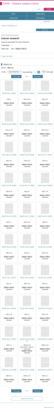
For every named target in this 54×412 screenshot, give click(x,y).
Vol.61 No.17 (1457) (45, 155)
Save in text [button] (45, 30)
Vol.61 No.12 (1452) (27, 216)
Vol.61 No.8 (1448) (45, 247)
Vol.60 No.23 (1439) (9, 370)
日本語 (49, 9)
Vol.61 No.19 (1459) (9, 155)
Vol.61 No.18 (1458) (27, 155)
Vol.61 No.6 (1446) (27, 278)
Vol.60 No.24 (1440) (45, 339)
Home (13, 14)
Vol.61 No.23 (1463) (45, 93)
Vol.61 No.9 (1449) (27, 247)
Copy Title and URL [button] (27, 399)
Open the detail (7, 56)
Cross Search (40, 18)
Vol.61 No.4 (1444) (9, 308)
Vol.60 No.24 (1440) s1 (27, 340)
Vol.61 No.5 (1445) (45, 278)
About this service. (48, 407)
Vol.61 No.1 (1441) (9, 339)
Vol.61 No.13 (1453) (9, 216)
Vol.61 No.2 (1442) (45, 308)
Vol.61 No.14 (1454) (45, 185)
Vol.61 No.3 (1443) (27, 308)
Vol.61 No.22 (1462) (9, 124)
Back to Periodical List (9, 25)
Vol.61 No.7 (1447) (9, 278)
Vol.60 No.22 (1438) (27, 370)
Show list (35, 72)
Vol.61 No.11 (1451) (45, 216)
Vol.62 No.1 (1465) (9, 93)
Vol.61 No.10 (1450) (9, 247)
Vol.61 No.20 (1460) (45, 124)
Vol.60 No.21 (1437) (45, 370)
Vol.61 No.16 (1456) (9, 185)
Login (38, 9)
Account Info (13, 18)
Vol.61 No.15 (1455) (27, 185)
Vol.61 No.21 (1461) (27, 124)
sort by (3, 72)
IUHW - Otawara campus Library (21, 3)
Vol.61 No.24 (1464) (27, 93)
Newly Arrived (40, 14)
